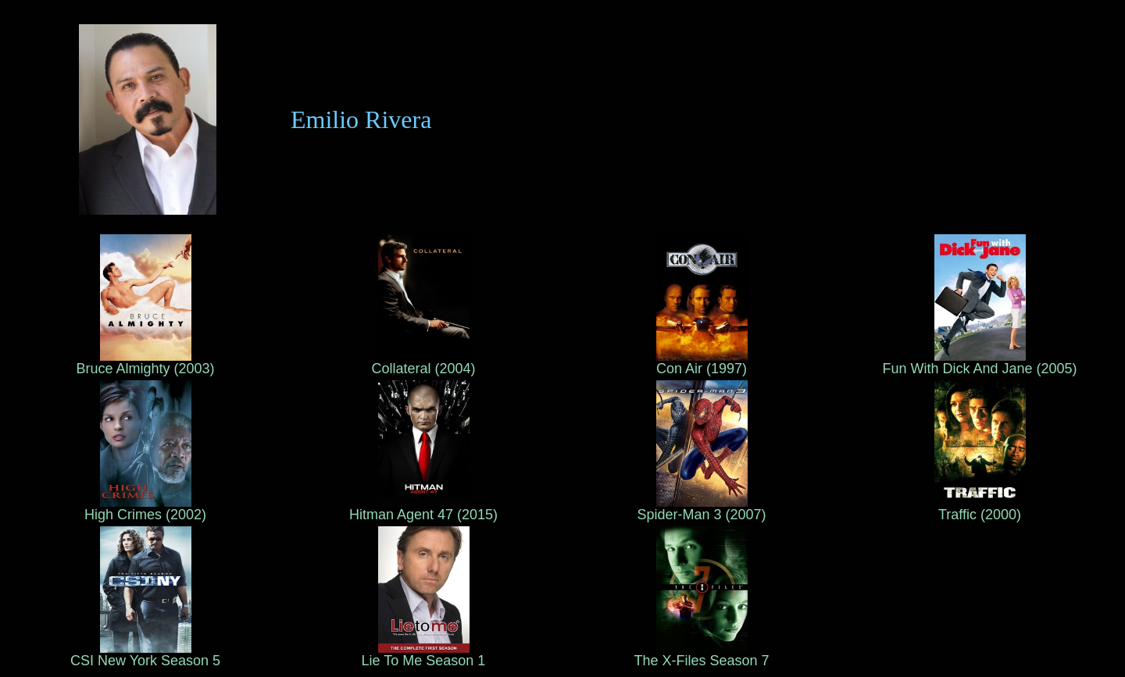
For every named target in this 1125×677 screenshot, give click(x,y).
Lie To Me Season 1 (424, 654)
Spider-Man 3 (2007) (701, 508)
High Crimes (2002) (145, 508)
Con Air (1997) (702, 362)
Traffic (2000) (980, 508)
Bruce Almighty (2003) (145, 362)
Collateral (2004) (423, 362)
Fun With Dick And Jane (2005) (979, 362)
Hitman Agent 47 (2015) (423, 508)
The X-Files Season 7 (701, 654)
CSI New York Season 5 (145, 654)
